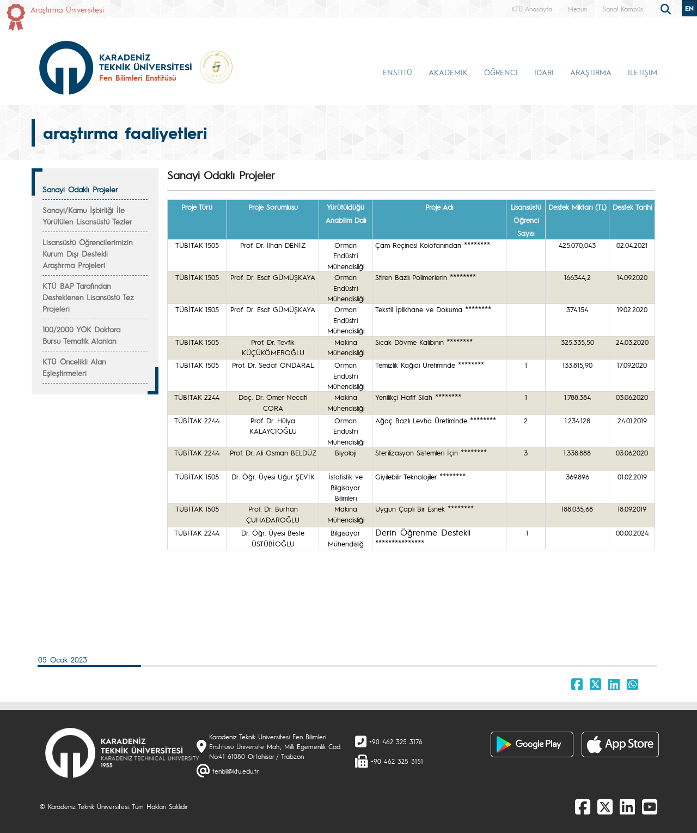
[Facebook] (582, 806)
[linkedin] (627, 806)
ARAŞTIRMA (591, 72)
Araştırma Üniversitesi (67, 9)
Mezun (577, 8)
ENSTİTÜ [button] (397, 72)
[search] (667, 8)
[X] (605, 806)
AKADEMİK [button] (448, 72)
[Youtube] (649, 806)
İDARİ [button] (544, 72)
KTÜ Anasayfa (531, 8)
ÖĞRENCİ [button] (501, 72)
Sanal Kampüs (623, 8)
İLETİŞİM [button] (642, 72)
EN (689, 8)
